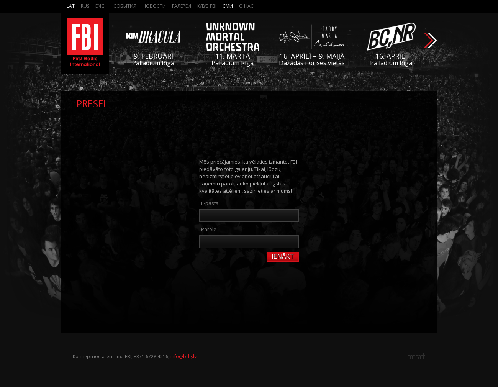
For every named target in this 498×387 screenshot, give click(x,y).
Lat (71, 6)
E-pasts (209, 203)
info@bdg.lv (183, 356)
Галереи (181, 6)
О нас (246, 6)
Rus (85, 6)
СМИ (228, 6)
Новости (154, 6)
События (124, 6)
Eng (100, 6)
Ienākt (283, 256)
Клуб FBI (206, 6)
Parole (208, 229)
